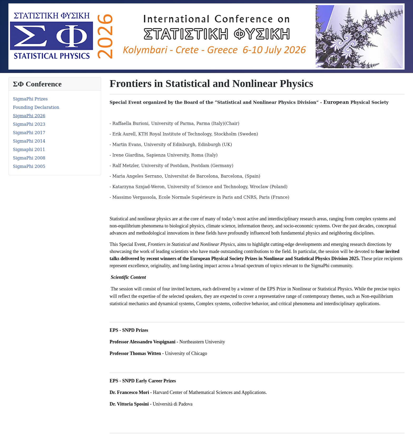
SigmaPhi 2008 (29, 157)
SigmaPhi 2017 (29, 132)
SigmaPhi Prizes (30, 98)
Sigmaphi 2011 (29, 149)
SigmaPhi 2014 (29, 141)
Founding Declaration (36, 107)
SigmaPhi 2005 (29, 166)
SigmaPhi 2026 (29, 115)
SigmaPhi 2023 (29, 124)
